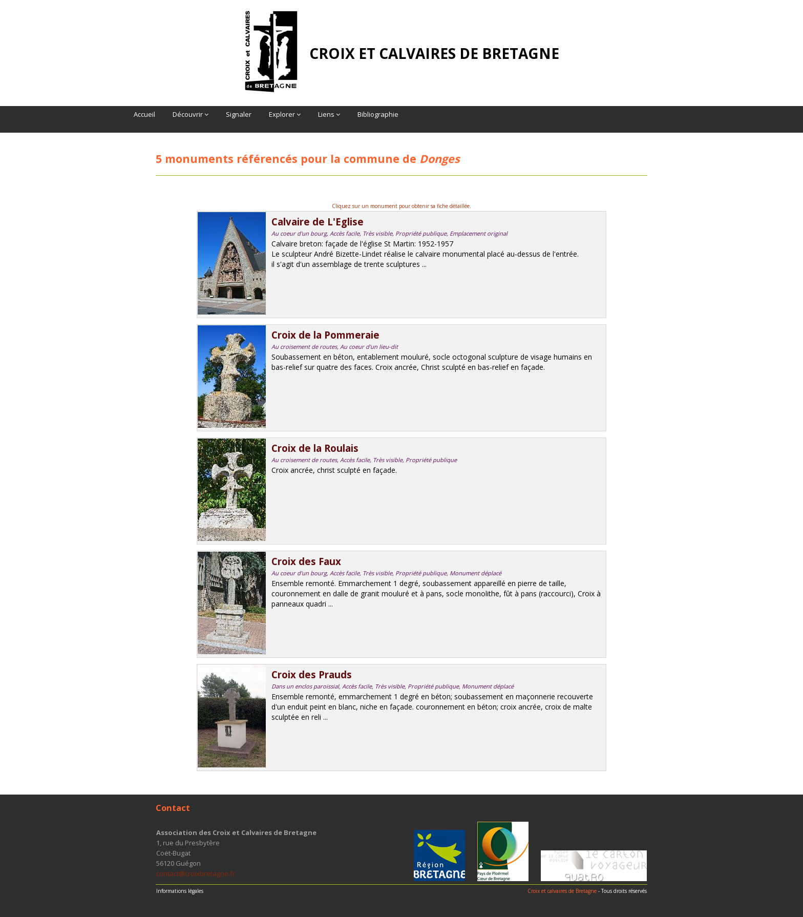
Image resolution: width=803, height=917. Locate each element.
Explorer (285, 114)
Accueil (144, 114)
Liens (329, 114)
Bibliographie (377, 114)
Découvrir (190, 114)
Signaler (238, 114)
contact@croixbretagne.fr (195, 873)
